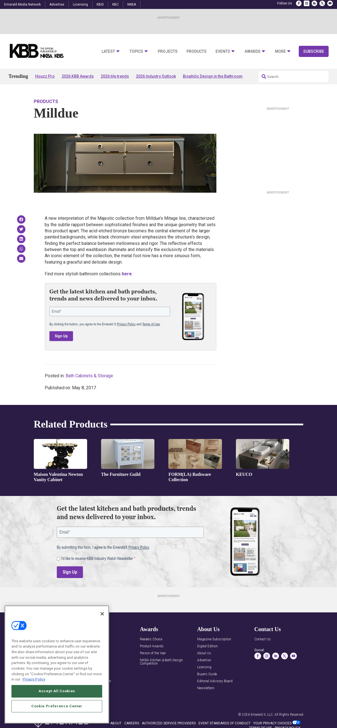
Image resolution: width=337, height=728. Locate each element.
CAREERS (131, 723)
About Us (204, 653)
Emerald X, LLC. (262, 715)
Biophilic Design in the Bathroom (213, 76)
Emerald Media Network (22, 4)
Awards (252, 51)
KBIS (100, 4)
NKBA (131, 4)
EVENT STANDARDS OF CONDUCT (224, 723)
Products (197, 51)
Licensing (80, 4)
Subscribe (313, 51)
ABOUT (115, 723)
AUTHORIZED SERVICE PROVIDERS (169, 723)
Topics (136, 51)
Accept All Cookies (57, 720)
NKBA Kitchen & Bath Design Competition (161, 661)
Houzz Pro (45, 76)
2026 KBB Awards (78, 76)
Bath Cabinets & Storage (89, 375)
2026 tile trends (115, 76)
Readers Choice (151, 639)
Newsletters (205, 688)
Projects (168, 51)
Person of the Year (153, 653)
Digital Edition (207, 646)
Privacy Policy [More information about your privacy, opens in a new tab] (34, 709)
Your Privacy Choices (272, 723)
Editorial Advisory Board (215, 681)
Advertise (56, 4)
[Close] (102, 643)
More (280, 51)
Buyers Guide (207, 674)
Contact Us (262, 639)
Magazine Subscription (214, 639)
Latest (108, 51)
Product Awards (152, 646)
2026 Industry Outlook (156, 76)
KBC (115, 4)
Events (223, 51)
